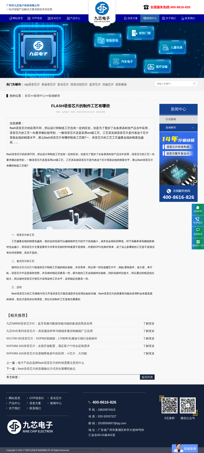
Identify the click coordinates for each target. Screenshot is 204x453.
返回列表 (147, 377)
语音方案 (132, 18)
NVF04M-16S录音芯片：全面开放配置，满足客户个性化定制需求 (48, 346)
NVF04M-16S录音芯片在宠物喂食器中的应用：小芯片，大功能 (46, 353)
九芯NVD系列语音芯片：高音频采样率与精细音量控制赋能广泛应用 (49, 331)
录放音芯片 (48, 84)
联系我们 (190, 18)
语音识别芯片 (79, 84)
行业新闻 (171, 119)
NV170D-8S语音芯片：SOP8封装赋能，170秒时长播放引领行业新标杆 (51, 338)
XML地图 (96, 450)
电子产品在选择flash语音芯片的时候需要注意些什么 (51, 362)
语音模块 (121, 84)
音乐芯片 (56, 18)
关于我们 (171, 18)
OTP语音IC (37, 19)
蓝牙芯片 (95, 84)
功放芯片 (108, 84)
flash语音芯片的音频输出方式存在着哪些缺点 (47, 368)
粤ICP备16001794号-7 (81, 450)
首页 (27, 95)
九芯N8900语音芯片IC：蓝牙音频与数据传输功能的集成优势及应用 (49, 323)
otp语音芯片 (32, 84)
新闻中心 (152, 18)
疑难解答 (54, 95)
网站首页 (18, 18)
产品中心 (75, 18)
